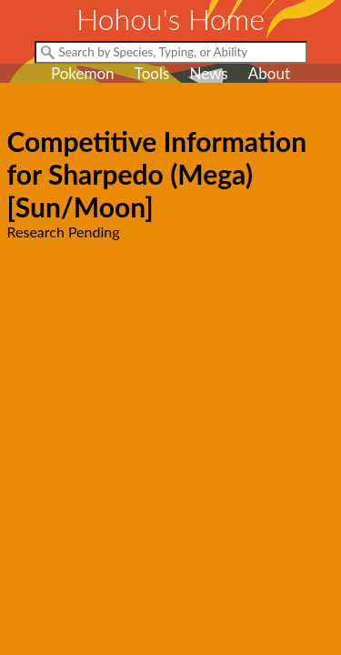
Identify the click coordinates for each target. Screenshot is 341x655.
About (269, 73)
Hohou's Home (170, 18)
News (208, 73)
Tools (152, 73)
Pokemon (83, 73)
